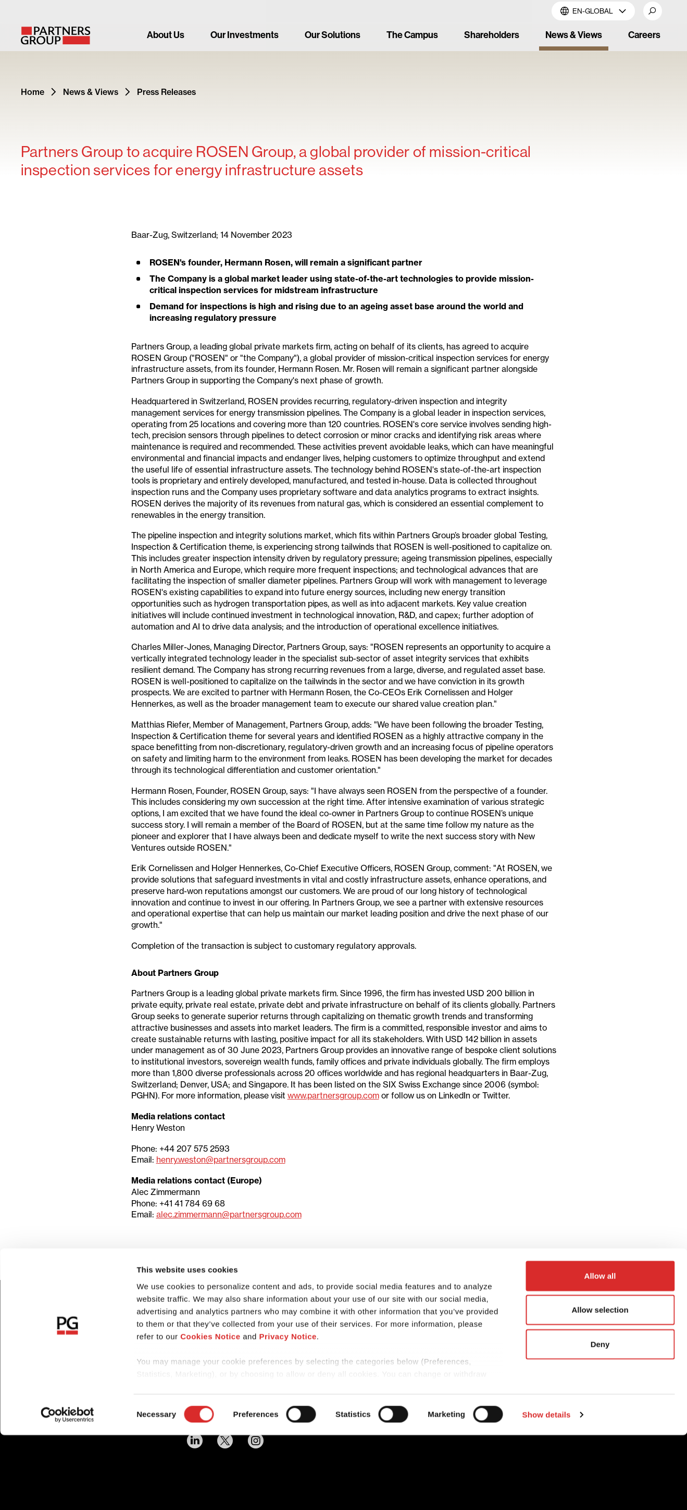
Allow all (600, 1350)
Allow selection (599, 1384)
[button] (652, 11)
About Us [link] (165, 35)
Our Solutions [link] (332, 35)
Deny (600, 1419)
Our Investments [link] (244, 35)
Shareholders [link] (491, 35)
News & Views (90, 92)
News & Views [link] (573, 35)
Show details (546, 1489)
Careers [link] (644, 35)
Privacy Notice (287, 1411)
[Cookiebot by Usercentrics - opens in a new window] (67, 1489)
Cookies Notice (210, 1411)
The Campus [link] (412, 35)
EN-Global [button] (593, 10)
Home (32, 92)
